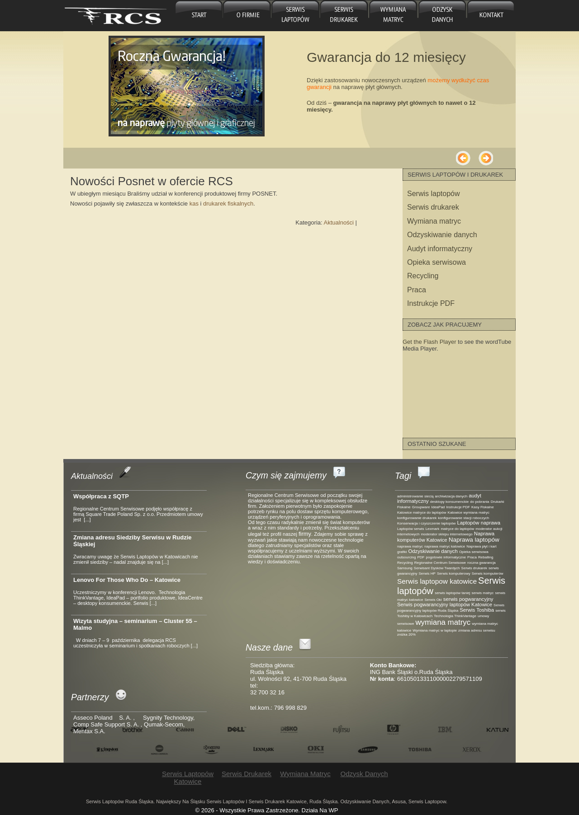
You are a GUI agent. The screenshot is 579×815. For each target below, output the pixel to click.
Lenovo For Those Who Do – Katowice (126, 579)
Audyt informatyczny (439, 249)
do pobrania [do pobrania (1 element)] (479, 502)
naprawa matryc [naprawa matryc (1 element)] (410, 546)
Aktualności (339, 222)
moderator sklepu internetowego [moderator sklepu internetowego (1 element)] (446, 534)
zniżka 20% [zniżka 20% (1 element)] (406, 634)
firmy (305, 533)
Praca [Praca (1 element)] (472, 557)
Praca (416, 290)
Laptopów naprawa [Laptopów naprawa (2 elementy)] (478, 522)
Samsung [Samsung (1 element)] (405, 568)
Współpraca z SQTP (101, 496)
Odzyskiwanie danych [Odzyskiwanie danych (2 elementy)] (432, 551)
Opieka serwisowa (436, 262)
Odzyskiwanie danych (442, 235)
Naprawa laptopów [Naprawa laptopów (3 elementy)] (474, 539)
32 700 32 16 (267, 692)
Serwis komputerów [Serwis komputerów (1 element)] (487, 573)
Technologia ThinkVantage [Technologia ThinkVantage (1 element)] (455, 616)
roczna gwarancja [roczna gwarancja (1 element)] (481, 563)
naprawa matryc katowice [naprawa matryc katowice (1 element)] (444, 546)
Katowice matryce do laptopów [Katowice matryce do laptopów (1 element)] (421, 513)
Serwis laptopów (433, 193)
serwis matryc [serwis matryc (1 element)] (482, 593)
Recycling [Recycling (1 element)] (405, 563)
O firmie (247, 15)
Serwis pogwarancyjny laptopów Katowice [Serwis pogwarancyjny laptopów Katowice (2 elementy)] (444, 604)
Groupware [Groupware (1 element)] (421, 507)
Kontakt (490, 15)
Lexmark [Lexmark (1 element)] (433, 529)
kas (195, 203)
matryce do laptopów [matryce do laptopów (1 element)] (457, 529)
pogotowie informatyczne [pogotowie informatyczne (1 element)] (446, 557)
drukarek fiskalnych (228, 203)
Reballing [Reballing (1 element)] (485, 557)
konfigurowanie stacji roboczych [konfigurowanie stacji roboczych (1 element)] (463, 518)
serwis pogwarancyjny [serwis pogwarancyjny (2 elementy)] (468, 599)
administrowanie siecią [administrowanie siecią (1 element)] (415, 496)
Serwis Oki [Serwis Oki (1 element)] (432, 600)
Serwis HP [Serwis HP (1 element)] (427, 573)
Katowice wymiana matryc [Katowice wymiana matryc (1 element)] (468, 513)
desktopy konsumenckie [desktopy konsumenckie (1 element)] (449, 502)
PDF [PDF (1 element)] (420, 557)
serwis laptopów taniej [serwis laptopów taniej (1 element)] (452, 593)
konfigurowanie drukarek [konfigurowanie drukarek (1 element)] (417, 518)
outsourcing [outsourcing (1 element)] (406, 557)
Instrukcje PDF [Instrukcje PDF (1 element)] (458, 507)
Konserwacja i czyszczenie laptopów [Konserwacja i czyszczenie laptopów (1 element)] (426, 523)
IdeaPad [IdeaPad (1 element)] (438, 507)
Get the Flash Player (429, 341)
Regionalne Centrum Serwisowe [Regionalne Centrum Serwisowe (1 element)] (440, 563)
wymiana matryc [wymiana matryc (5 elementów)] (442, 622)
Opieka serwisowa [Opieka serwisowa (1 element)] (474, 552)
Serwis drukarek (344, 15)
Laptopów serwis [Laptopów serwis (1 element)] (410, 529)
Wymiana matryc (392, 15)
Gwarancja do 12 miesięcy (386, 57)
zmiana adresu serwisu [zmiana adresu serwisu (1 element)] (476, 630)
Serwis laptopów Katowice (295, 15)
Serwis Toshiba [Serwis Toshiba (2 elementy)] (477, 610)
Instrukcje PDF (431, 303)
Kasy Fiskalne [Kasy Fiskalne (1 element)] (482, 507)
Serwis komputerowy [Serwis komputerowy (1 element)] (453, 573)
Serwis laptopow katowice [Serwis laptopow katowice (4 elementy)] (437, 581)
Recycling (422, 276)
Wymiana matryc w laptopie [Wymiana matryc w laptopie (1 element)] (435, 630)
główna (199, 15)
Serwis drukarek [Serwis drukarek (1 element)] (474, 568)
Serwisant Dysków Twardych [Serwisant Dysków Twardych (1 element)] (437, 568)
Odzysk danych (441, 15)
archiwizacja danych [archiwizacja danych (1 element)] (451, 496)
